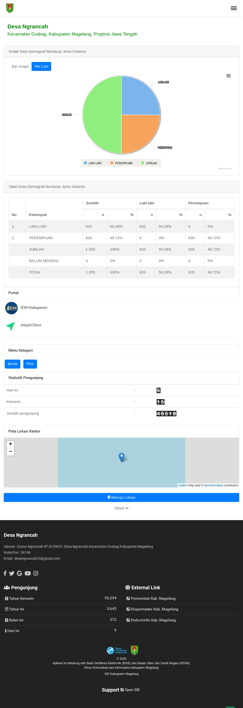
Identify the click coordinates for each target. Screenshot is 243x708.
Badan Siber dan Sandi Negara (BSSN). (163, 663)
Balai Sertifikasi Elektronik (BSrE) (109, 663)
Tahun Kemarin (19, 598)
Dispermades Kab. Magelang (152, 609)
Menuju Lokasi (121, 497)
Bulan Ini (14, 619)
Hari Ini (12, 630)
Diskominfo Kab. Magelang (151, 620)
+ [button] (10, 444)
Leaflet (182, 485)
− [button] (10, 452)
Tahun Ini (14, 608)
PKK (30, 364)
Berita (12, 364)
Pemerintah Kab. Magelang (151, 598)
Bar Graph (20, 66)
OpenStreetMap (213, 485)
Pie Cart (41, 66)
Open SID (130, 690)
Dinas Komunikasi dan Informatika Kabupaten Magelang (121, 667)
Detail (121, 508)
